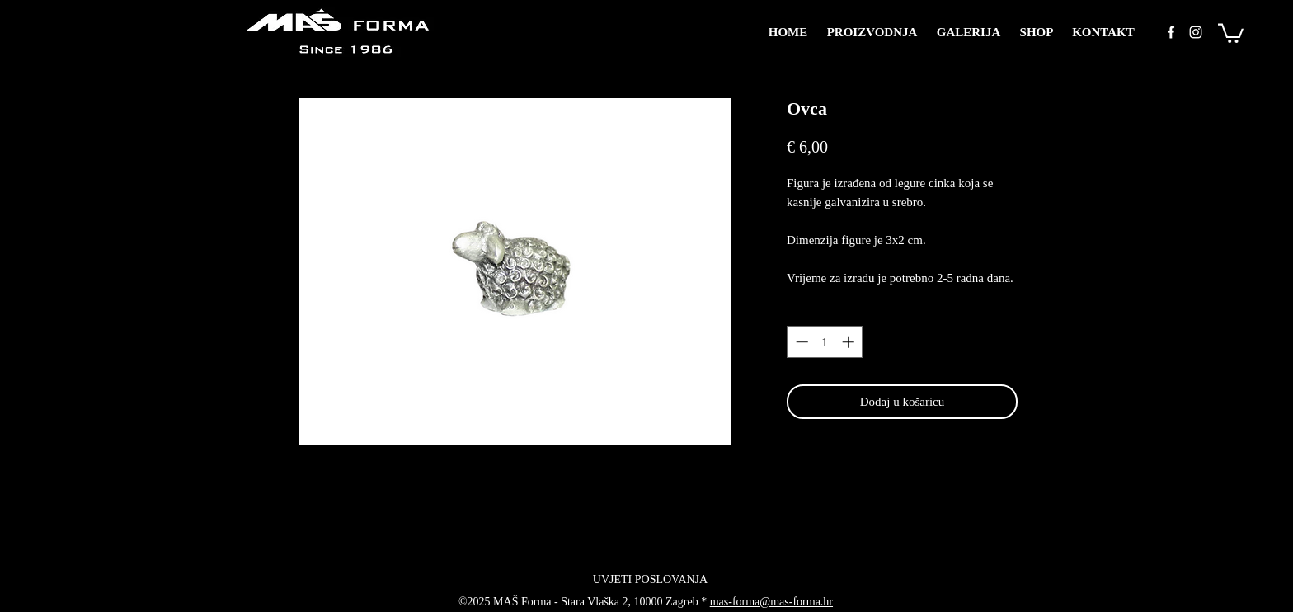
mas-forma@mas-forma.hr (771, 602)
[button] (1231, 32)
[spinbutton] (825, 342)
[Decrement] (800, 342)
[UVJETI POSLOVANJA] (650, 579)
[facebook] (1171, 32)
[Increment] (850, 342)
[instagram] (1195, 32)
